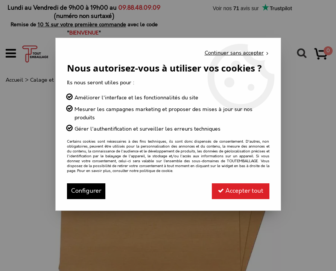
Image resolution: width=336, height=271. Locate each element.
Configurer (86, 191)
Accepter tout (240, 191)
